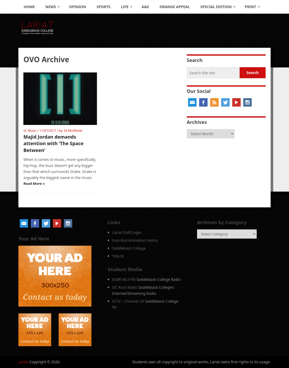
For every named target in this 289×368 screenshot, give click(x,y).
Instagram (247, 102)
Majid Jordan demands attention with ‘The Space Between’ (53, 143)
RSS (214, 102)
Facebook (203, 102)
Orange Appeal (174, 6)
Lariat (23, 361)
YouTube (236, 102)
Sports (103, 6)
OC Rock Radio (124, 287)
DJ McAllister (73, 130)
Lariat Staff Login (127, 232)
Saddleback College (129, 248)
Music (32, 130)
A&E (145, 6)
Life (124, 6)
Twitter (225, 102)
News (50, 6)
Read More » (34, 183)
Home (29, 6)
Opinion (77, 6)
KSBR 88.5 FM (124, 279)
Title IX (118, 256)
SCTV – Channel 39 (128, 301)
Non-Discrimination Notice (135, 240)
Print (250, 6)
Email (192, 102)
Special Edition (216, 6)
